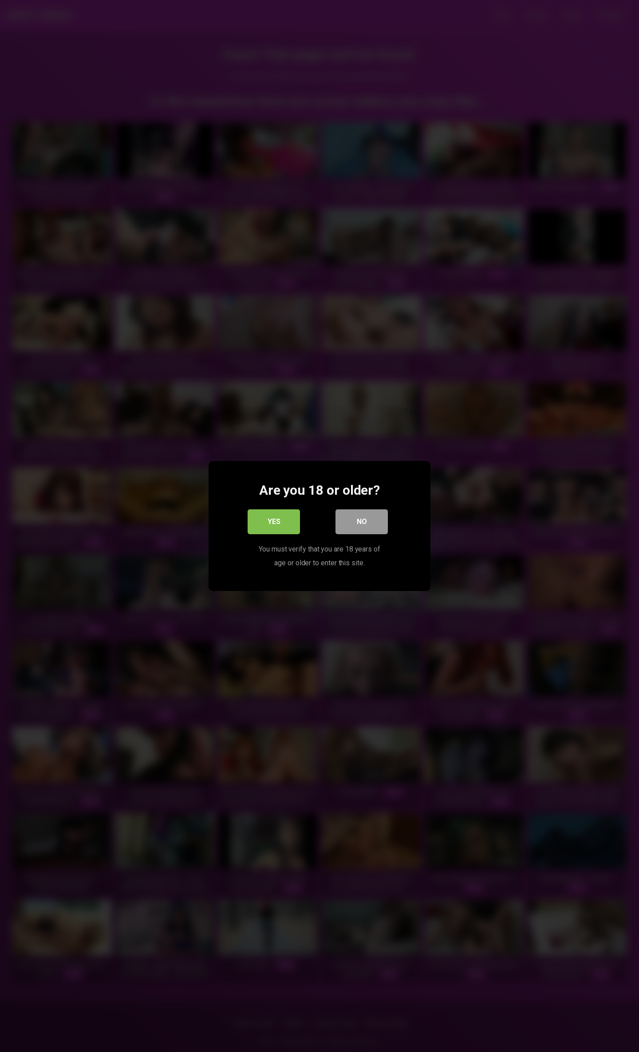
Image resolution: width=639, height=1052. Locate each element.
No (362, 521)
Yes (274, 521)
